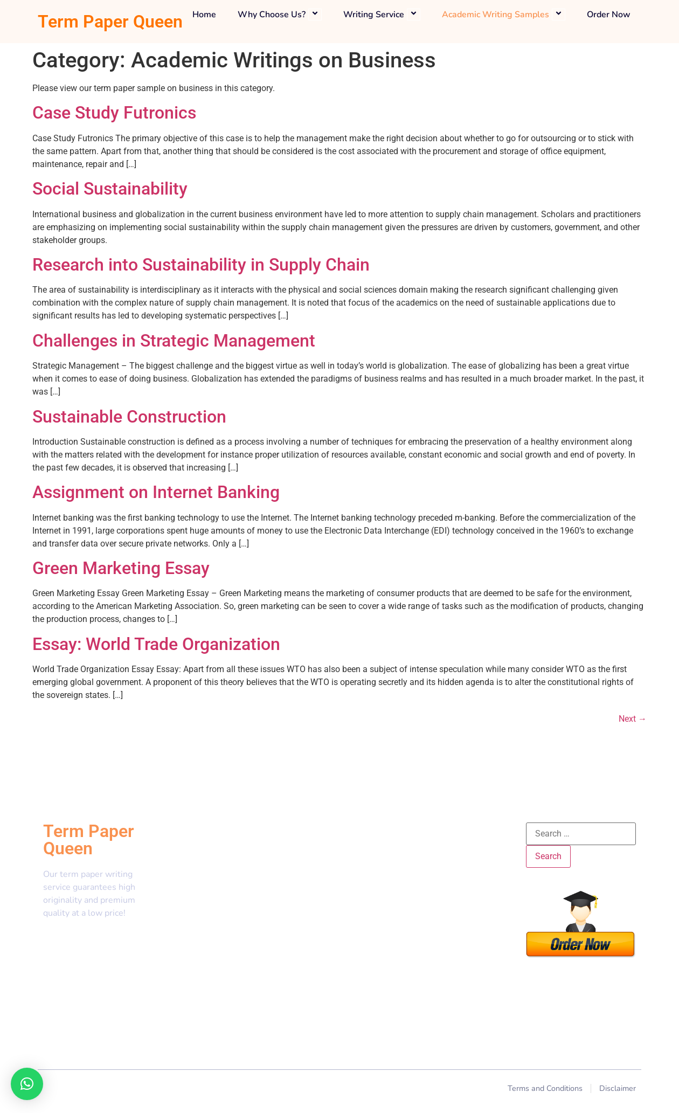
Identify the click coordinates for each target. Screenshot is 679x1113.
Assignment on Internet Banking (156, 492)
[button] (27, 1084)
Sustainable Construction (129, 416)
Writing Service (381, 14)
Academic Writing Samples (503, 14)
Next (633, 719)
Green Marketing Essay (121, 568)
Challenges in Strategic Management (173, 340)
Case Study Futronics (114, 112)
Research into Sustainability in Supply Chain (201, 264)
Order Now (608, 14)
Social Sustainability (110, 188)
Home (204, 14)
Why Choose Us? (280, 14)
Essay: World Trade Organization (156, 644)
